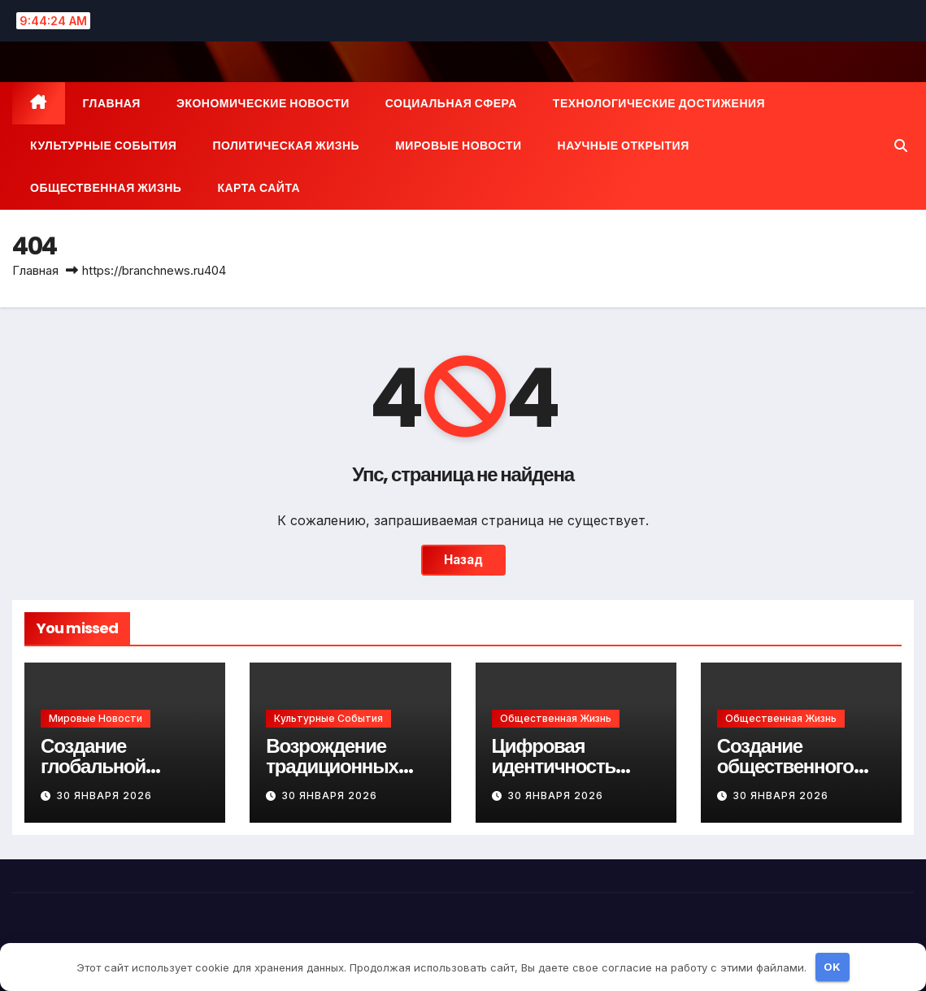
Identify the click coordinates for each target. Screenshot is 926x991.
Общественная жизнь (105, 188)
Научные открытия (623, 145)
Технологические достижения (659, 103)
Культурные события (103, 145)
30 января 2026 (104, 795)
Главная (112, 103)
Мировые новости (458, 145)
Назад (463, 559)
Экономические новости (263, 103)
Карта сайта (258, 188)
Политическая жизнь (285, 145)
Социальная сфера (451, 103)
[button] (900, 145)
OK (832, 966)
